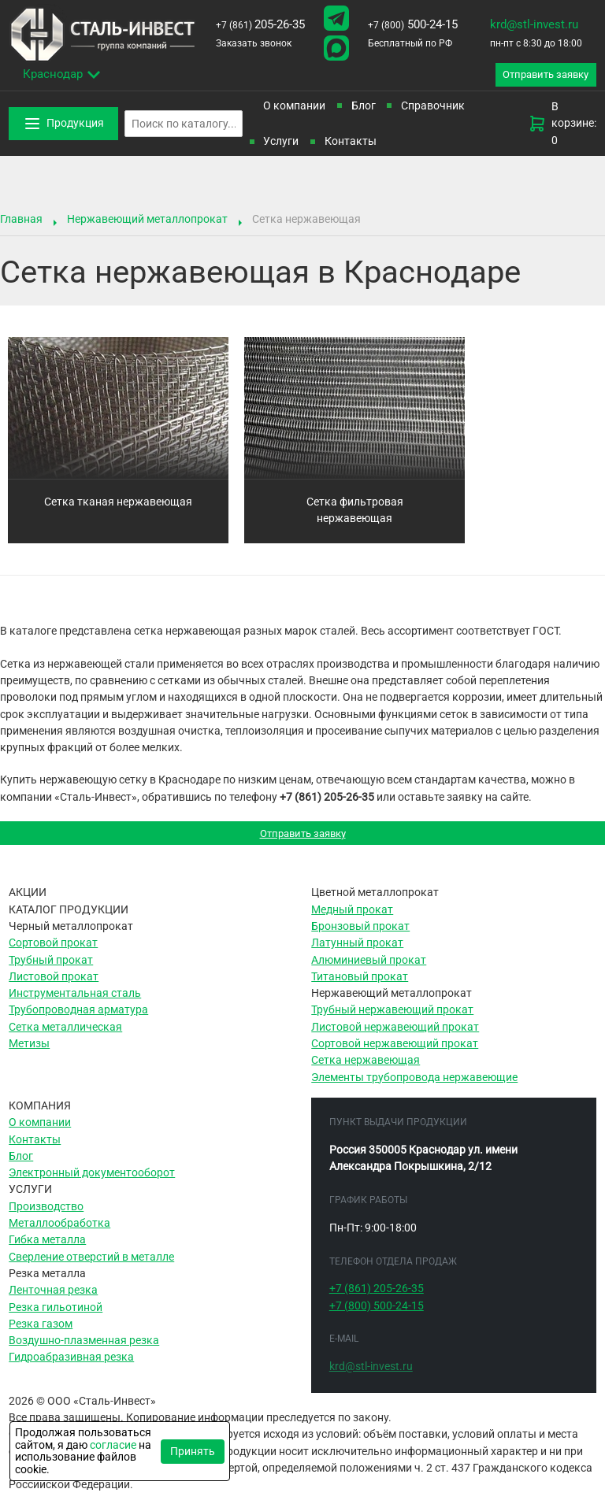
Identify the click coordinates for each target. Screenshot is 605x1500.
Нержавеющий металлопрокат (147, 222)
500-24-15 (413, 24)
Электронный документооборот (92, 1179)
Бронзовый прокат (360, 933)
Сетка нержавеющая (365, 1067)
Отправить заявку (303, 837)
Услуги (281, 144)
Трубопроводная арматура (78, 1016)
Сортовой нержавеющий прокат (394, 1050)
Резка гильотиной (55, 1313)
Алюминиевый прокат (368, 966)
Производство (46, 1212)
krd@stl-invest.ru (534, 24)
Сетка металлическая (65, 1033)
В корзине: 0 (562, 126)
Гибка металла (47, 1246)
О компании (294, 108)
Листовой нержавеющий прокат (395, 1033)
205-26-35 (260, 24)
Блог (363, 108)
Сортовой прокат (53, 949)
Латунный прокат (357, 949)
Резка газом (40, 1330)
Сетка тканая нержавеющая (118, 504)
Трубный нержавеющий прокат (392, 1016)
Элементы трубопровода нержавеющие (414, 1083)
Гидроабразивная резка (71, 1363)
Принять (192, 1451)
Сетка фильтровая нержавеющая (354, 513)
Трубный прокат (51, 966)
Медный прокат (352, 915)
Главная (21, 222)
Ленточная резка (53, 1297)
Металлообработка (59, 1230)
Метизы (29, 1050)
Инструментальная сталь (75, 1000)
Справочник (433, 108)
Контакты (351, 144)
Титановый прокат (359, 983)
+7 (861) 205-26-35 (327, 800)
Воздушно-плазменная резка (84, 1347)
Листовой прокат (53, 983)
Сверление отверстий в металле (91, 1263)
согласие (113, 1445)
